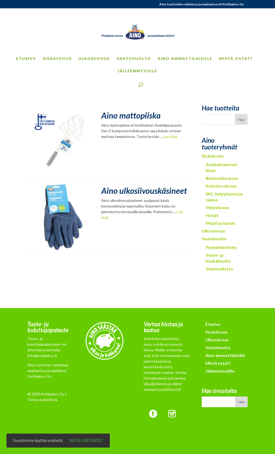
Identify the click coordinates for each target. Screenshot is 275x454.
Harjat (212, 215)
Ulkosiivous (94, 59)
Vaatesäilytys (219, 268)
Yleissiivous (217, 207)
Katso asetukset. (86, 440)
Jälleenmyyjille (137, 71)
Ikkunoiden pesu (222, 178)
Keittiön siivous (221, 185)
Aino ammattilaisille (185, 59)
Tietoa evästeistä (42, 399)
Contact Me (108, 284)
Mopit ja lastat (220, 223)
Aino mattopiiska (131, 115)
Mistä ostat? (236, 59)
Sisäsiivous (57, 59)
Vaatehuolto (134, 59)
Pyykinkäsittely (221, 247)
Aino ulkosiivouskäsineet (144, 190)
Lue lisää (170, 136)
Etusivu (26, 59)
